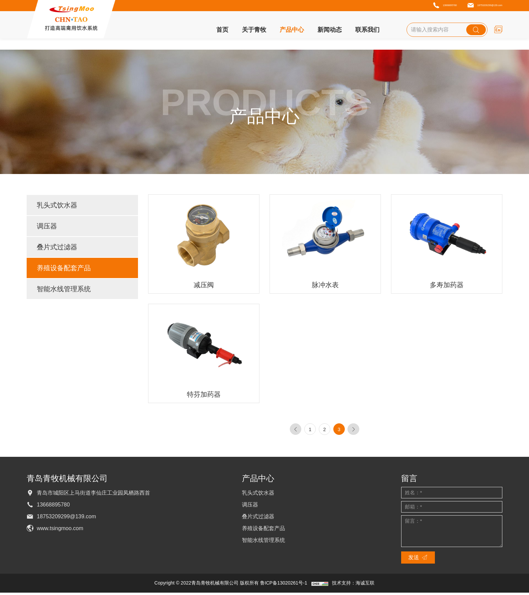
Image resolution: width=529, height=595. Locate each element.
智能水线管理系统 (64, 289)
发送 (413, 560)
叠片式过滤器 (57, 247)
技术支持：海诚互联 (353, 585)
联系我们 (367, 31)
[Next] (361, 430)
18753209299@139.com (468, 6)
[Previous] (288, 430)
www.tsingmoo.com (60, 531)
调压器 (47, 226)
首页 (222, 31)
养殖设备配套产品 (64, 268)
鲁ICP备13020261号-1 (283, 585)
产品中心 (292, 31)
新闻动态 (329, 31)
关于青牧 (254, 31)
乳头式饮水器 (57, 205)
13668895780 (393, 6)
